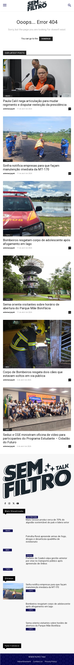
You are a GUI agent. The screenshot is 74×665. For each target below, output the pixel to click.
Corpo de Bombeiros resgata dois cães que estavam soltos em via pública (33, 374)
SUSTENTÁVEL (32, 517)
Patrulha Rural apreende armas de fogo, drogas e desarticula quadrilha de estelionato (46, 539)
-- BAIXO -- (8, 96)
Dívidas (29, 555)
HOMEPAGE (45, 39)
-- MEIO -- (7, 367)
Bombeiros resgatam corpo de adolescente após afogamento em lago (48, 605)
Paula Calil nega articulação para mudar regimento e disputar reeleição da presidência (34, 103)
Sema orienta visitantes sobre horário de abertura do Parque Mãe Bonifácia (31, 306)
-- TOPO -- (8, 160)
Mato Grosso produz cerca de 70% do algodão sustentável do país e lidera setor (47, 521)
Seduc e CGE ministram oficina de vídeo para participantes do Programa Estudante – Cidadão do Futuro (36, 438)
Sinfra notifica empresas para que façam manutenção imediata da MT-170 (31, 167)
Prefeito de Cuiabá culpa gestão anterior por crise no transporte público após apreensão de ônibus (46, 561)
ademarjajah (9, 109)
